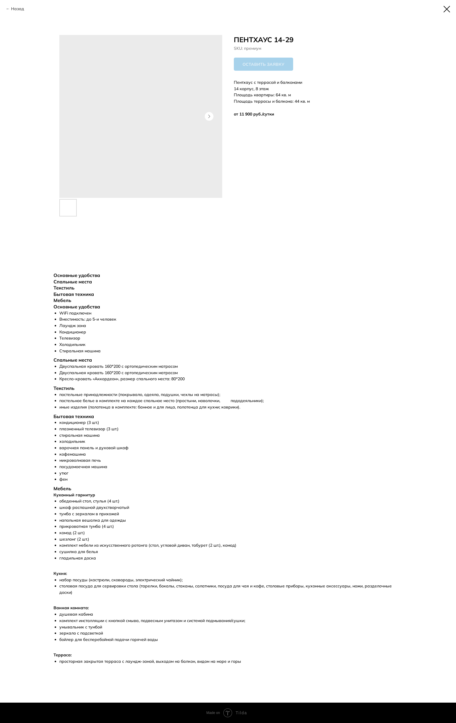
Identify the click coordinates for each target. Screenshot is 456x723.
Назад (17, 8)
